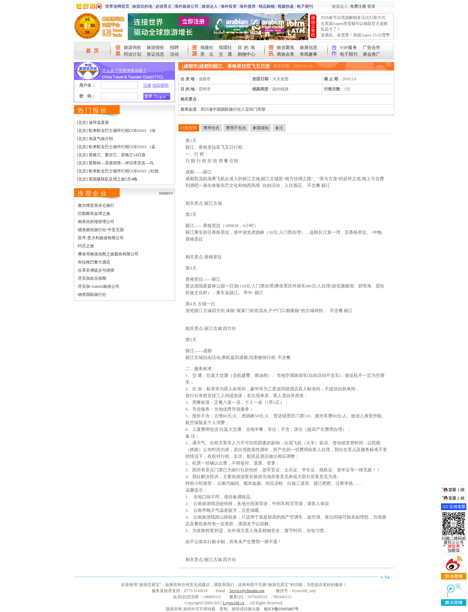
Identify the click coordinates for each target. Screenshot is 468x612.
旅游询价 (132, 47)
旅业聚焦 (285, 47)
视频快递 (285, 6)
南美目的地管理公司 (96, 221)
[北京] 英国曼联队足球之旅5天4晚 (107, 179)
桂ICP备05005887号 (281, 609)
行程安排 (189, 128)
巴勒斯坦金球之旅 (94, 213)
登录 (371, 6)
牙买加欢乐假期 (92, 278)
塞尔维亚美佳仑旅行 (96, 205)
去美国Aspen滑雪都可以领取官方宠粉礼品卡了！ (354, 26)
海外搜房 (247, 6)
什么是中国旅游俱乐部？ (124, 70)
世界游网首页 (117, 6)
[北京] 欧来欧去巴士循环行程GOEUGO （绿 (116, 130)
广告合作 (371, 47)
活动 (174, 54)
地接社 (206, 47)
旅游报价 (155, 47)
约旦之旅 (86, 246)
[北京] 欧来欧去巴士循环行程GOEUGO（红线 (117, 171)
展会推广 (371, 54)
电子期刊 (305, 6)
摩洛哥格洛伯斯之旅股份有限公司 (108, 254)
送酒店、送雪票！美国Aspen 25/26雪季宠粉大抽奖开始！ (355, 38)
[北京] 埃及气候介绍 (95, 138)
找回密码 (160, 85)
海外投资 (229, 6)
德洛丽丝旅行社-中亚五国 (101, 229)
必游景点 (163, 6)
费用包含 (211, 128)
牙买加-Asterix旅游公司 (98, 286)
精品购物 (267, 6)
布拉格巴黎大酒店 (94, 262)
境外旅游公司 (186, 6)
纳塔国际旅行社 (92, 294)
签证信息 (155, 54)
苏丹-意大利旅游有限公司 (101, 237)
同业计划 (132, 54)
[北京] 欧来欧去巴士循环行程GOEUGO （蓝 (116, 146)
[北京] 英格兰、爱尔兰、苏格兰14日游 (111, 154)
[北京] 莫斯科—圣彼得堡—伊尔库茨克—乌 (115, 163)
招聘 (174, 47)
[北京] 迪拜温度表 (93, 122)
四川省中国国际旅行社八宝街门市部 (233, 109)
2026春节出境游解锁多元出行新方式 (353, 17)
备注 (279, 128)
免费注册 (358, 6)
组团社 (225, 47)
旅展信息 (308, 47)
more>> (166, 193)
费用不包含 (236, 128)
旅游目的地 (142, 6)
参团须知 (261, 128)
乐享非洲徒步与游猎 (96, 270)
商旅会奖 (285, 54)
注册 (147, 85)
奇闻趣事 (308, 54)
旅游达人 (210, 6)
